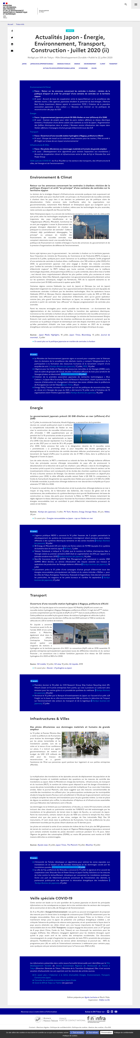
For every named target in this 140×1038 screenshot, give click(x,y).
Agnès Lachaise (91, 997)
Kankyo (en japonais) (47, 511)
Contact (32, 1027)
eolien (94, 68)
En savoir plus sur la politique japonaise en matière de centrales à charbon (64, 341)
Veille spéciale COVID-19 (40, 160)
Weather (89, 845)
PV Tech (67, 511)
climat (102, 64)
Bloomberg (86, 334)
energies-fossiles (63, 64)
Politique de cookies (79, 1027)
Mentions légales (43, 1027)
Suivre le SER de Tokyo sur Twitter (48, 982)
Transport (34, 131)
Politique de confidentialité (60, 1027)
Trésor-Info (20, 24)
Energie (33, 113)
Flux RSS (108, 1027)
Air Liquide (73, 664)
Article (70, 31)
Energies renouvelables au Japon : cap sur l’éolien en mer (70, 518)
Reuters (75, 511)
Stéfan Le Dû (104, 1000)
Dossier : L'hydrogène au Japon (59, 668)
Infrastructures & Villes (39, 145)
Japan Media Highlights (49, 334)
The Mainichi (72, 845)
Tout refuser (92, 1032)
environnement (90, 64)
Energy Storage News (88, 511)
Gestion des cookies (96, 1027)
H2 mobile (41, 664)
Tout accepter (77, 1032)
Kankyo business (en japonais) (71, 556)
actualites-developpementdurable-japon (59, 68)
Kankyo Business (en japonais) (62, 366)
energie (77, 64)
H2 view (57, 664)
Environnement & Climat (40, 87)
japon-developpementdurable (41, 64)
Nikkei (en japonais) (70, 374)
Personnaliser (106, 1032)
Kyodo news (43, 845)
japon (24, 64)
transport (113, 64)
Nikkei (106, 511)
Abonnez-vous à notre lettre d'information (39, 1011)
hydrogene (83, 68)
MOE (85, 366)
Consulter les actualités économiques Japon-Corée (55, 980)
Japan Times (75, 334)
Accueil (10, 24)
